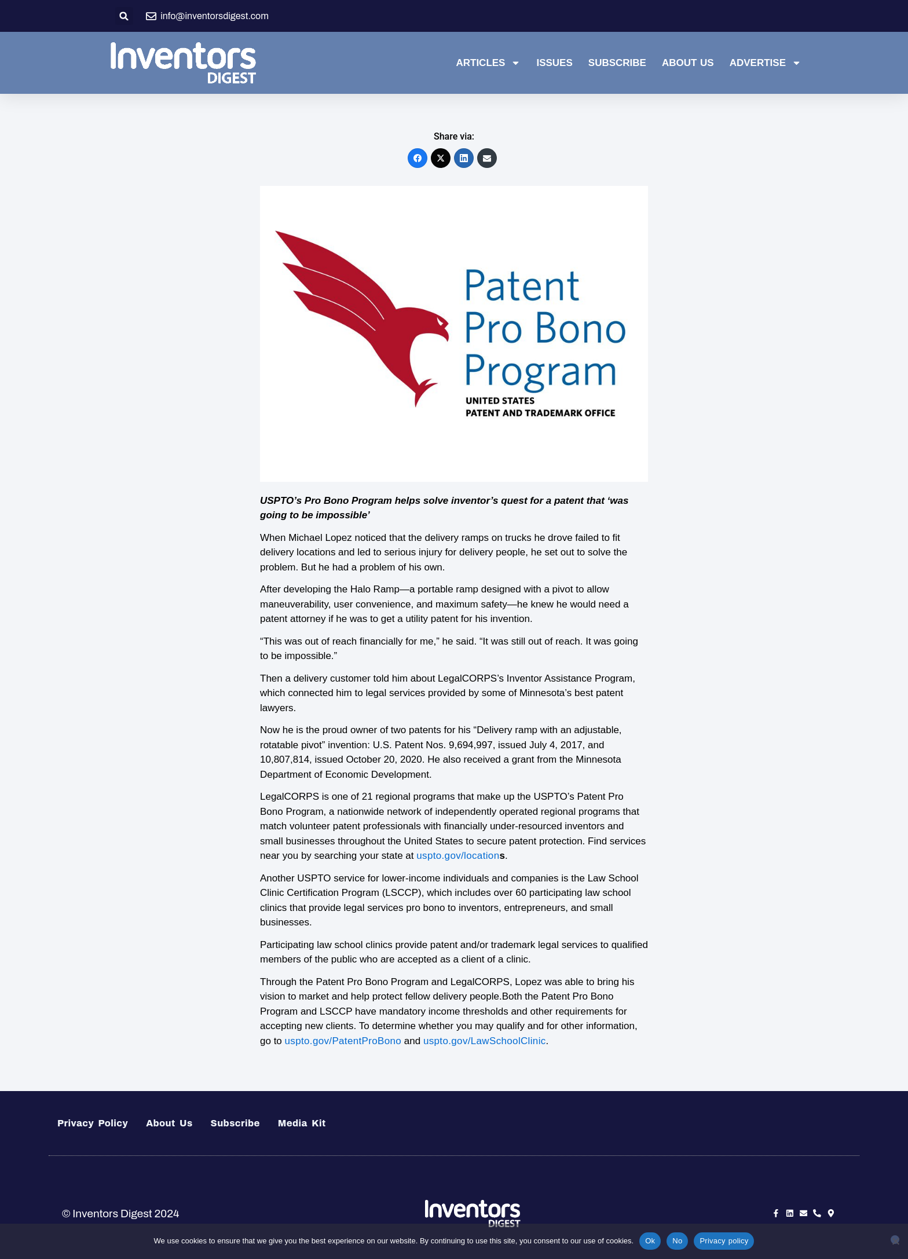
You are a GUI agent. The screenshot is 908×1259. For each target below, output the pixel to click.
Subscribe (617, 62)
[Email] (487, 158)
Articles (488, 63)
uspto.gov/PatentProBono (343, 1040)
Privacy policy (724, 1240)
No (677, 1240)
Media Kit (302, 1123)
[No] (895, 1239)
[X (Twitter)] (441, 158)
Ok (650, 1240)
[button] (124, 16)
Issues (554, 62)
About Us (688, 62)
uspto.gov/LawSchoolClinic (484, 1040)
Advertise (765, 63)
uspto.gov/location (457, 855)
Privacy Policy (92, 1123)
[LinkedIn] (464, 158)
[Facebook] (417, 158)
